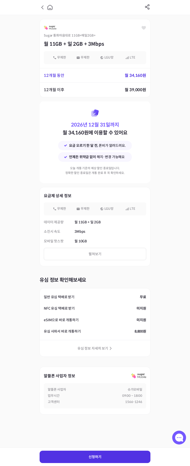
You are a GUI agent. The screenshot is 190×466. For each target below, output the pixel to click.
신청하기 (95, 457)
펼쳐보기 (95, 254)
